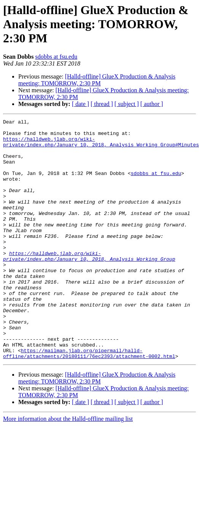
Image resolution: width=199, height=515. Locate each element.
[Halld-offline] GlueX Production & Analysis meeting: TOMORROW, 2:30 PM (96, 80)
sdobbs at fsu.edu (56, 56)
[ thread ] (102, 104)
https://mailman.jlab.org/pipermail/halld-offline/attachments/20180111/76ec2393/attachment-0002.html (89, 401)
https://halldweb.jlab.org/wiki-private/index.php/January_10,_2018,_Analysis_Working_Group (89, 284)
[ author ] (151, 104)
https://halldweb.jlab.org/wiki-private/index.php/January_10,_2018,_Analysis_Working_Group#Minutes (101, 147)
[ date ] (80, 104)
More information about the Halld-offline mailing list (68, 467)
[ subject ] (127, 104)
